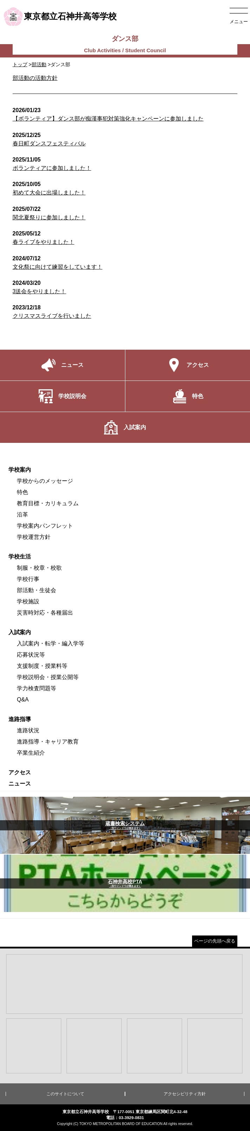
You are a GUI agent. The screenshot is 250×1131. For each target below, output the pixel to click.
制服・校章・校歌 (39, 568)
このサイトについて (65, 1093)
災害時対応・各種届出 (45, 613)
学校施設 (28, 601)
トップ (20, 64)
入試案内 (19, 632)
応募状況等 (31, 655)
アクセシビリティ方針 (185, 1093)
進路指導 (19, 719)
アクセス (19, 772)
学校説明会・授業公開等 (48, 677)
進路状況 (28, 730)
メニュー (239, 21)
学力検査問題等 (36, 688)
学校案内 (19, 470)
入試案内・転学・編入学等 (50, 643)
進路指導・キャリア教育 (48, 742)
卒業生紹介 (31, 753)
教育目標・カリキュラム (48, 503)
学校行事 (28, 579)
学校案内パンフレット (45, 526)
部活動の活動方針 (35, 78)
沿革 (22, 514)
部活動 (39, 64)
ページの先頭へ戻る (214, 941)
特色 (22, 492)
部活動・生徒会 (36, 590)
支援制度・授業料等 (42, 666)
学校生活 (19, 557)
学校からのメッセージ (45, 481)
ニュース (19, 784)
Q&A (23, 699)
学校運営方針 (34, 537)
